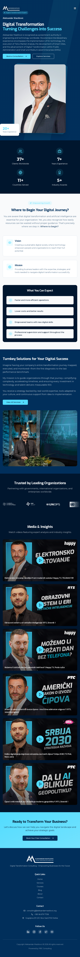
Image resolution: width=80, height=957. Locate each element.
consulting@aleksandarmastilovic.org (41, 911)
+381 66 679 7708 (41, 914)
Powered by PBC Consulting (40, 948)
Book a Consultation (16, 56)
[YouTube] (52, 932)
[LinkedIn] (28, 932)
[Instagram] (34, 932)
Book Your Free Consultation (40, 838)
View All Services (15, 402)
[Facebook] (40, 932)
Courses (40, 887)
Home (40, 879)
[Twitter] (46, 932)
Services (40, 883)
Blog (40, 890)
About (40, 894)
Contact (40, 898)
